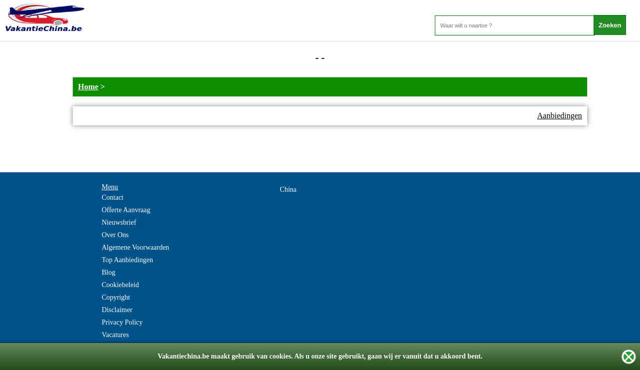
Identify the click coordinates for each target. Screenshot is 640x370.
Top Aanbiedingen (127, 260)
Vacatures (115, 335)
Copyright (116, 297)
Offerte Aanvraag (126, 210)
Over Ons (115, 235)
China (288, 189)
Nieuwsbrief (119, 222)
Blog (108, 272)
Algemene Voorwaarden (135, 247)
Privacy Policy (122, 322)
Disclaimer (117, 310)
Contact (113, 197)
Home (88, 86)
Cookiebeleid (120, 285)
